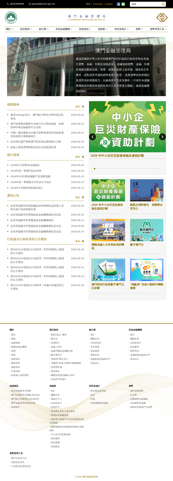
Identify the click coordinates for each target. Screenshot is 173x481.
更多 (78, 106)
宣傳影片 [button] (55, 343)
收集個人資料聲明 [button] (20, 375)
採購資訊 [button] (15, 359)
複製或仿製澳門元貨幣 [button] (141, 407)
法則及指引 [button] (96, 343)
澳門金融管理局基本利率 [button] (23, 403)
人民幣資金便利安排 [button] (21, 466)
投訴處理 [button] (95, 351)
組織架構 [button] (15, 343)
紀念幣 (133, 395)
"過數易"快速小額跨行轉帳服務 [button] (66, 363)
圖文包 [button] (54, 339)
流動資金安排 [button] (17, 462)
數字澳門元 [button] (56, 355)
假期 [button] (13, 351)
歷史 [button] (13, 335)
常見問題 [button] (95, 347)
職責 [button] (13, 339)
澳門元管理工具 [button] (19, 458)
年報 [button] (93, 399)
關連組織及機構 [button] (19, 347)
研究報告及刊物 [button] (98, 391)
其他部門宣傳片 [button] (58, 379)
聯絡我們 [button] (15, 363)
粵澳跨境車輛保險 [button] (59, 415)
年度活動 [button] (15, 371)
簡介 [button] (93, 335)
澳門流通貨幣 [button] (136, 391)
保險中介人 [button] (56, 399)
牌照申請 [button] (95, 355)
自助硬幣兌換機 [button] (138, 403)
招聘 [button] (13, 355)
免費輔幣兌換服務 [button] (139, 399)
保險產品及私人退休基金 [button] (63, 411)
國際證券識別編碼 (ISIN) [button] (63, 375)
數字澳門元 (137, 244)
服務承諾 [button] (15, 367)
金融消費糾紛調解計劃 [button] (62, 351)
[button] (86, 66)
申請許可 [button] (55, 407)
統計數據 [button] (55, 442)
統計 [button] (93, 395)
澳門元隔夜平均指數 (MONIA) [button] (25, 395)
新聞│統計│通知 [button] (59, 335)
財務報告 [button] (15, 407)
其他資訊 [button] (55, 446)
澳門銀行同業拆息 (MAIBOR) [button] (25, 399)
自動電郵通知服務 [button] (99, 403)
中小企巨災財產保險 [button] (61, 434)
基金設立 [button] (95, 363)
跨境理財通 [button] (56, 367)
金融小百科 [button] (56, 347)
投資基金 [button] (55, 371)
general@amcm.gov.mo (43, 4)
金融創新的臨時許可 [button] (100, 359)
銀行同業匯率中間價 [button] (21, 391)
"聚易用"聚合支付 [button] (59, 359)
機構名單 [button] (95, 339)
